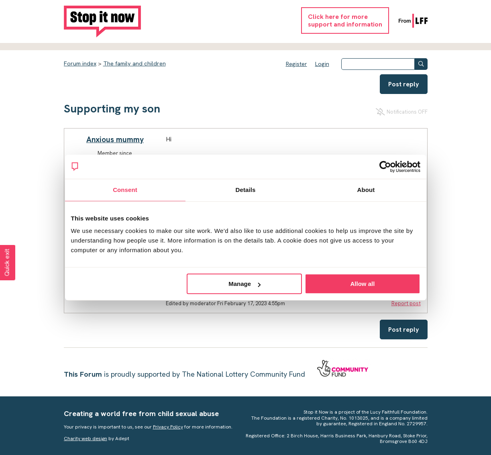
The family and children (134, 63)
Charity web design (85, 438)
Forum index (80, 63)
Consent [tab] (125, 189)
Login (322, 63)
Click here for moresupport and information (345, 20)
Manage (244, 283)
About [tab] (366, 189)
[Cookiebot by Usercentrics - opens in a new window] (385, 167)
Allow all (362, 283)
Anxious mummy (115, 140)
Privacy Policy (168, 427)
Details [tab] (246, 189)
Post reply (403, 84)
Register (296, 63)
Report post (406, 303)
